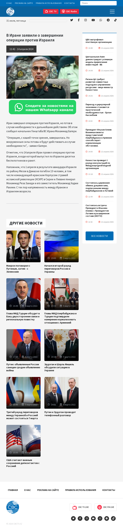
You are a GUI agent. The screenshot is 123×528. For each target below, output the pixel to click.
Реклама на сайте (24, 3)
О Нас (9, 3)
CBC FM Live (105, 507)
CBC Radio (69, 11)
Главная (13, 490)
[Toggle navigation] (112, 11)
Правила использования (49, 3)
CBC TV (50, 11)
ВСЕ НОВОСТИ (99, 236)
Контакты (69, 3)
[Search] (98, 3)
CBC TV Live (80, 507)
